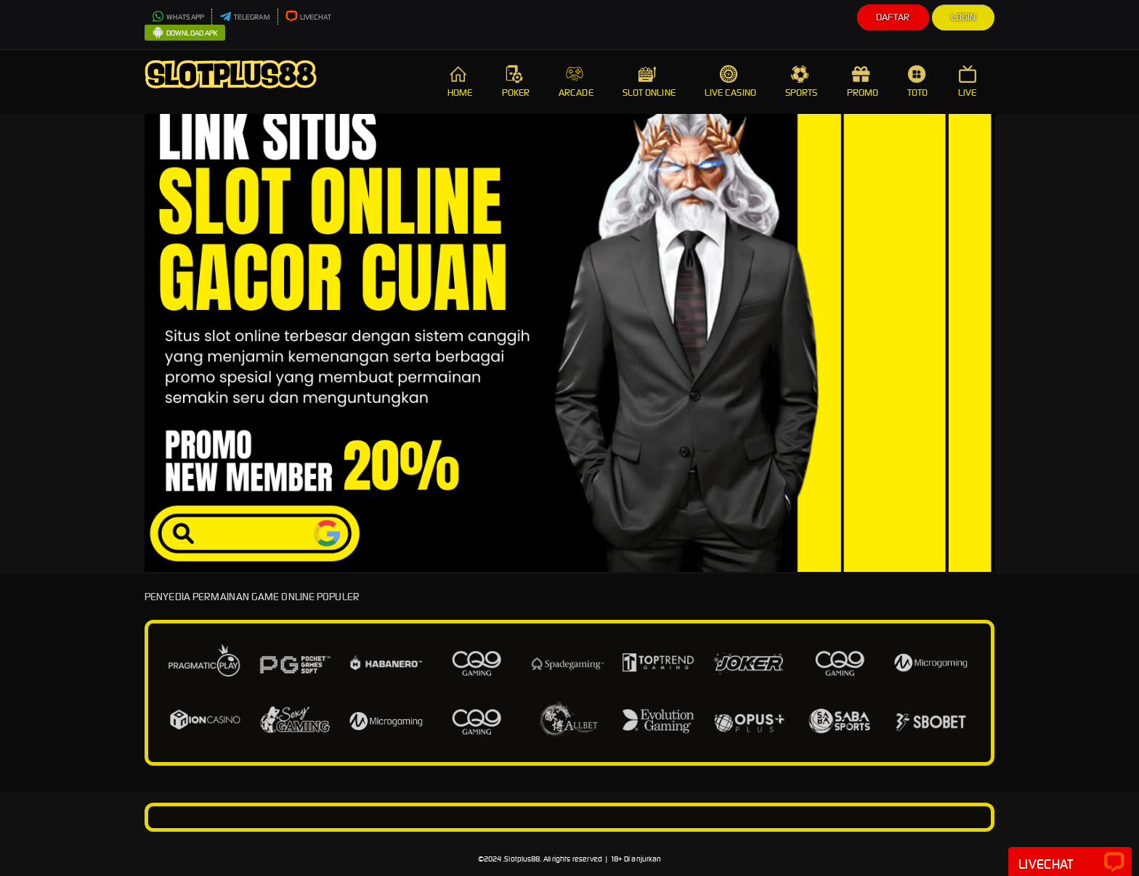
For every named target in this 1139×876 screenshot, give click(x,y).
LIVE (969, 82)
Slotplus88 (522, 859)
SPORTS (801, 82)
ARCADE (576, 82)
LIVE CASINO (730, 82)
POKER (516, 82)
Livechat (1070, 863)
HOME (459, 82)
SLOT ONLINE (649, 82)
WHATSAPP (178, 17)
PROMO (863, 82)
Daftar (893, 17)
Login (963, 17)
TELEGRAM (244, 17)
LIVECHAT (308, 17)
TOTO (918, 82)
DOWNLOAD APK (185, 33)
